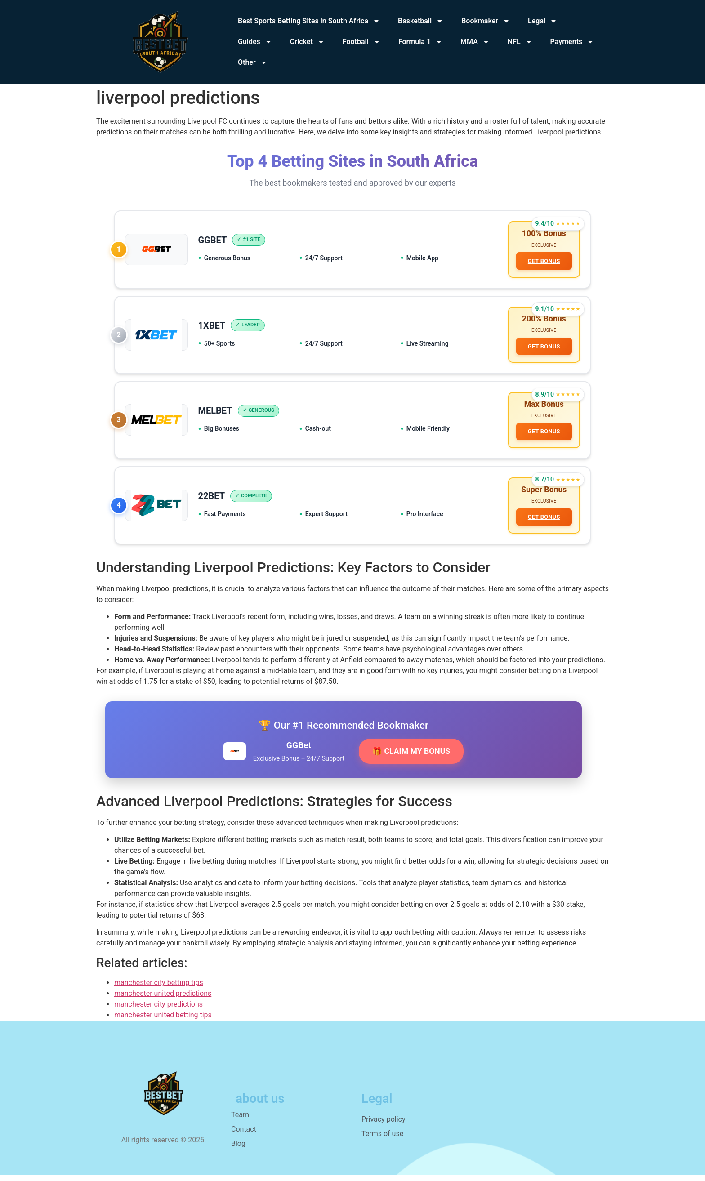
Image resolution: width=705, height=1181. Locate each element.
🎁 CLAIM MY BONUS (411, 757)
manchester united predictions (162, 999)
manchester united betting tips (163, 1021)
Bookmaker (485, 21)
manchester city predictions (158, 1010)
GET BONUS (543, 261)
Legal (542, 21)
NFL (520, 42)
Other (253, 62)
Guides (255, 42)
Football (361, 42)
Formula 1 (420, 42)
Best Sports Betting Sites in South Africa (309, 21)
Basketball (420, 21)
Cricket (307, 42)
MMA (475, 42)
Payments (572, 42)
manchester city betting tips (158, 989)
